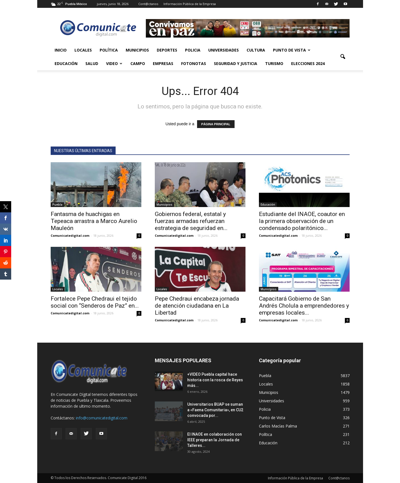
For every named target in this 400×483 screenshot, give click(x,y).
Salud (91, 63)
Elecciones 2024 (308, 63)
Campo (137, 63)
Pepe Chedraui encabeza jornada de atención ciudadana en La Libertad (197, 305)
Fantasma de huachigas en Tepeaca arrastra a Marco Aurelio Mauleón (94, 221)
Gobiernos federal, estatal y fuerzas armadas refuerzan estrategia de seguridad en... (191, 221)
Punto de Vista (291, 50)
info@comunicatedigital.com (101, 418)
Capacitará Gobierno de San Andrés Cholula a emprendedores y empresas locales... (304, 305)
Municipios (137, 50)
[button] (343, 57)
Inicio (61, 50)
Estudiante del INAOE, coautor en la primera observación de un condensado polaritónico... (302, 221)
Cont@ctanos (148, 4)
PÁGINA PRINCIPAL (215, 124)
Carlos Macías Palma (278, 426)
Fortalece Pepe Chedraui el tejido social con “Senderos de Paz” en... (95, 302)
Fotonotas (193, 63)
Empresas (163, 63)
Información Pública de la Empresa (189, 4)
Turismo (274, 63)
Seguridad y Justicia (235, 63)
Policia (192, 50)
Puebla (57, 204)
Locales (83, 50)
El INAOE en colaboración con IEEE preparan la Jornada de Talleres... (214, 440)
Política (109, 50)
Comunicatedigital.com (70, 235)
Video (114, 63)
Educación (66, 63)
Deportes (167, 50)
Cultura (256, 50)
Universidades (223, 50)
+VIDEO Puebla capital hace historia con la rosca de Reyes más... (215, 380)
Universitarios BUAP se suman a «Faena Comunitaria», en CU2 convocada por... (215, 410)
